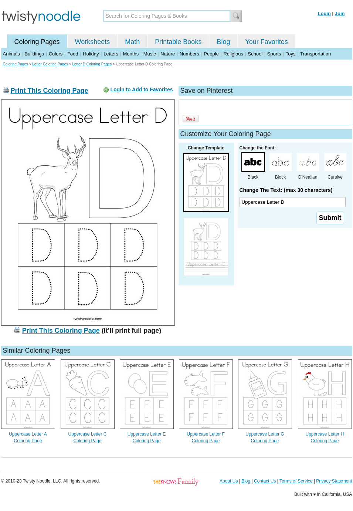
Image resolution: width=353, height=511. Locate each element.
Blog (223, 41)
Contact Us (265, 481)
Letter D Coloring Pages (92, 64)
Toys (291, 54)
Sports (274, 54)
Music (149, 54)
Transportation (315, 54)
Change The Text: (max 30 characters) (286, 190)
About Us (229, 481)
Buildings (34, 54)
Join (340, 13)
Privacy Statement (334, 481)
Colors (56, 54)
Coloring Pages (37, 41)
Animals (11, 54)
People (211, 54)
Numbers (189, 54)
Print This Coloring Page (49, 90)
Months (131, 54)
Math (132, 41)
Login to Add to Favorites (141, 89)
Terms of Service (295, 481)
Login (324, 13)
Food (72, 54)
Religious (233, 54)
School (255, 54)
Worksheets (92, 41)
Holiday (91, 54)
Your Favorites (266, 41)
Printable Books (178, 41)
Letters (110, 54)
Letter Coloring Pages (50, 64)
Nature (167, 54)
